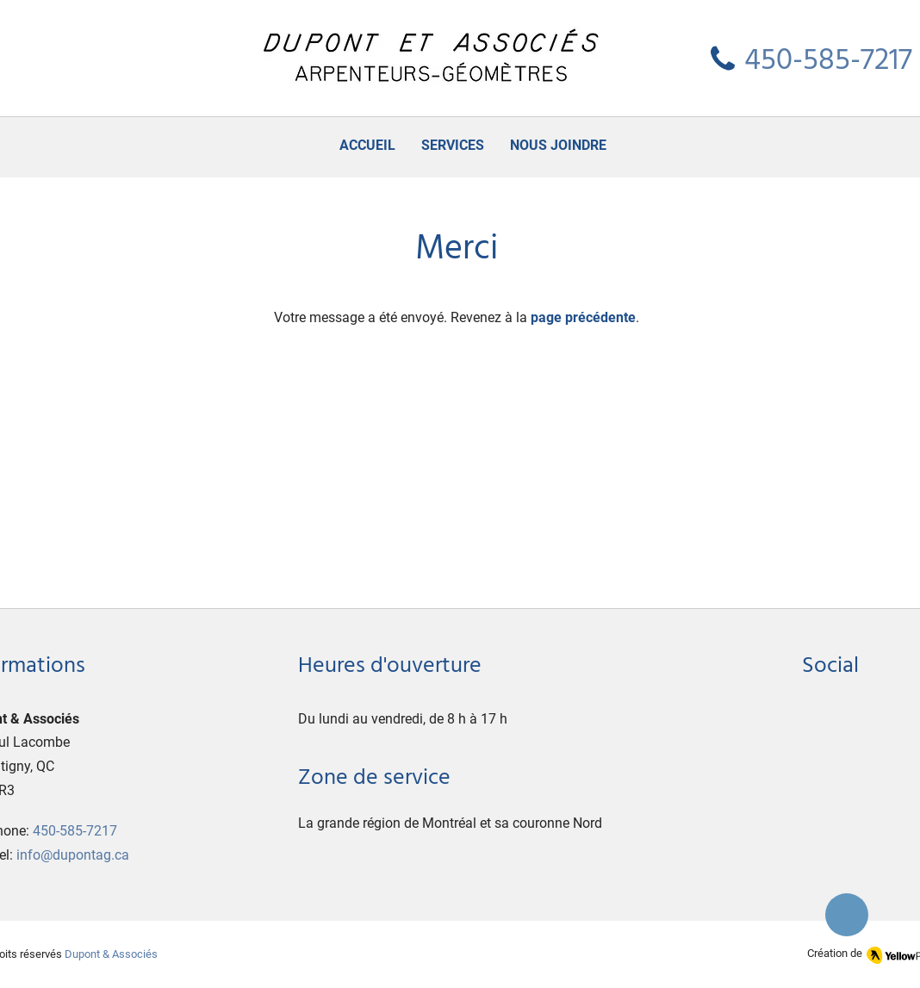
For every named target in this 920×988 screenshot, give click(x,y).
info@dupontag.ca (72, 855)
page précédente (583, 317)
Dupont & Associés (111, 954)
